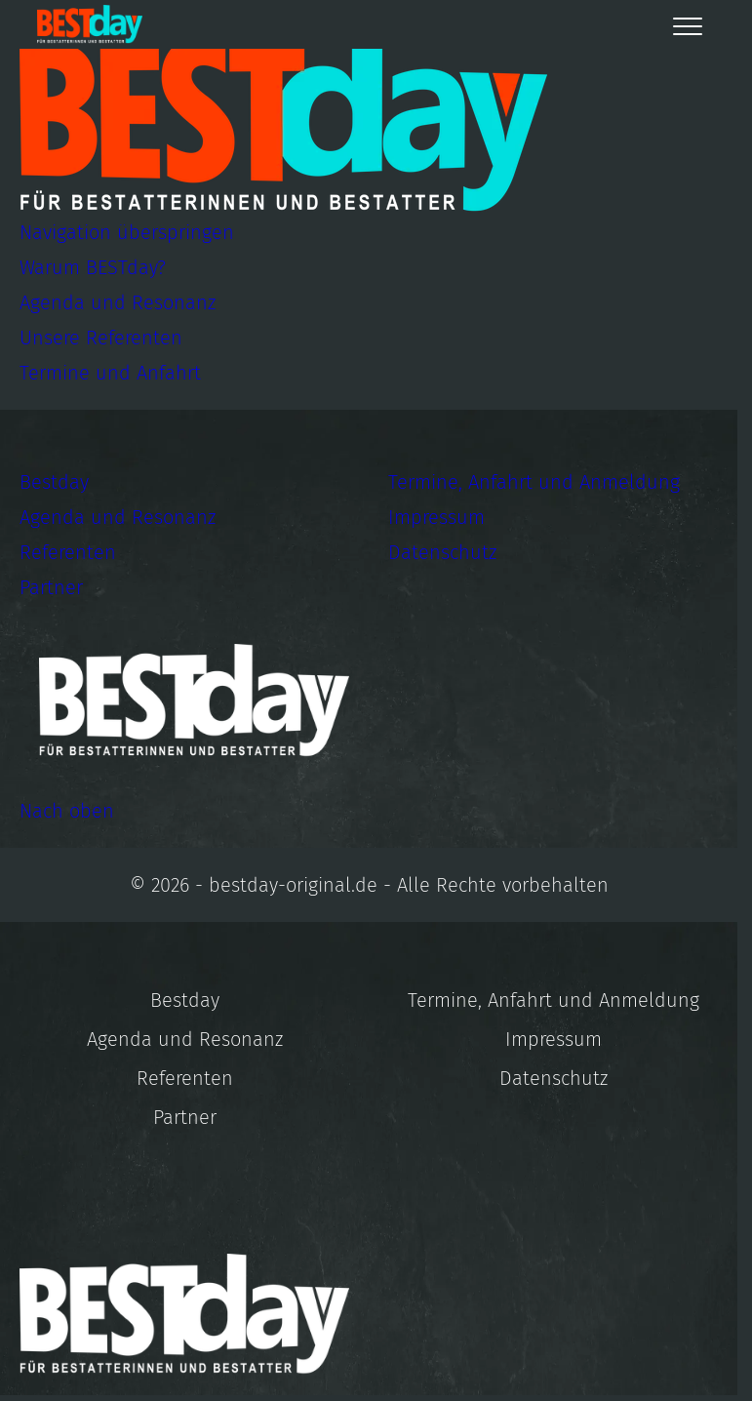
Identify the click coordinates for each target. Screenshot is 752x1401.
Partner (51, 587)
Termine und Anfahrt (110, 372)
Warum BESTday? (93, 267)
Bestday (54, 482)
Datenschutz (442, 552)
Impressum (436, 517)
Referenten (68, 552)
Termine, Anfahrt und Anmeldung (534, 482)
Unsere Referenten (101, 337)
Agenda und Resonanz (118, 302)
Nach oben (67, 810)
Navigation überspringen (127, 232)
